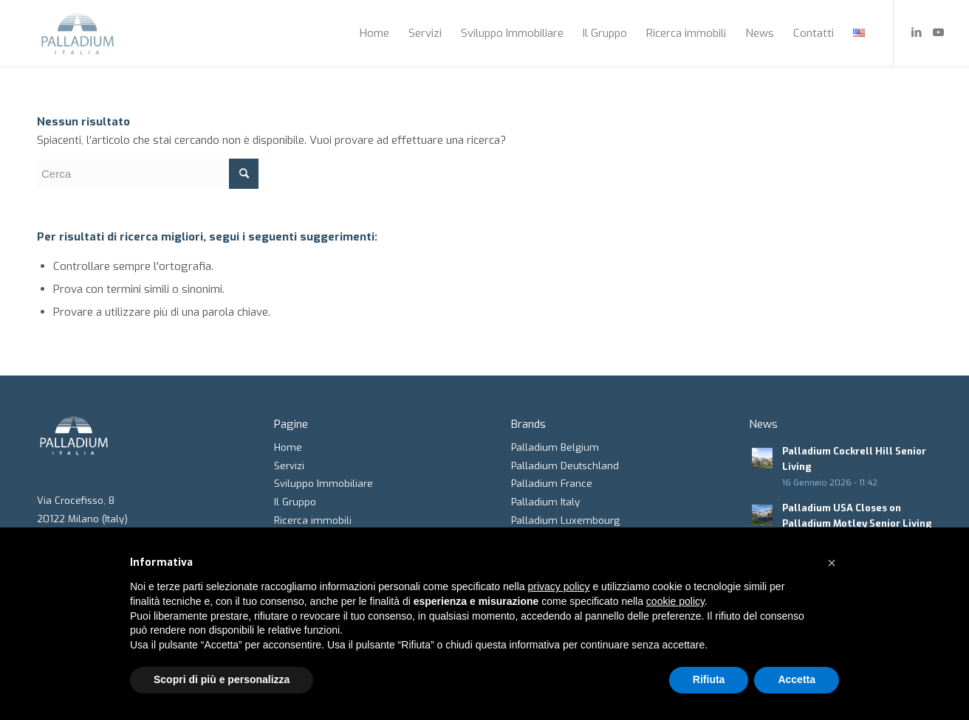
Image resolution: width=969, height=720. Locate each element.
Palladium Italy (545, 502)
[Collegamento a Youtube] (939, 32)
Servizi (289, 466)
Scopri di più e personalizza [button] (222, 679)
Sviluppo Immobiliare (323, 483)
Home (288, 447)
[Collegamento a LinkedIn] (916, 32)
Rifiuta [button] (709, 679)
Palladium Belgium (555, 447)
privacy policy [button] (559, 586)
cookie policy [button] (675, 601)
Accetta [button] (796, 679)
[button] (831, 563)
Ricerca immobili (313, 520)
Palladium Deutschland (565, 466)
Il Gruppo (295, 502)
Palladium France (551, 483)
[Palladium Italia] (77, 33)
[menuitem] (374, 33)
